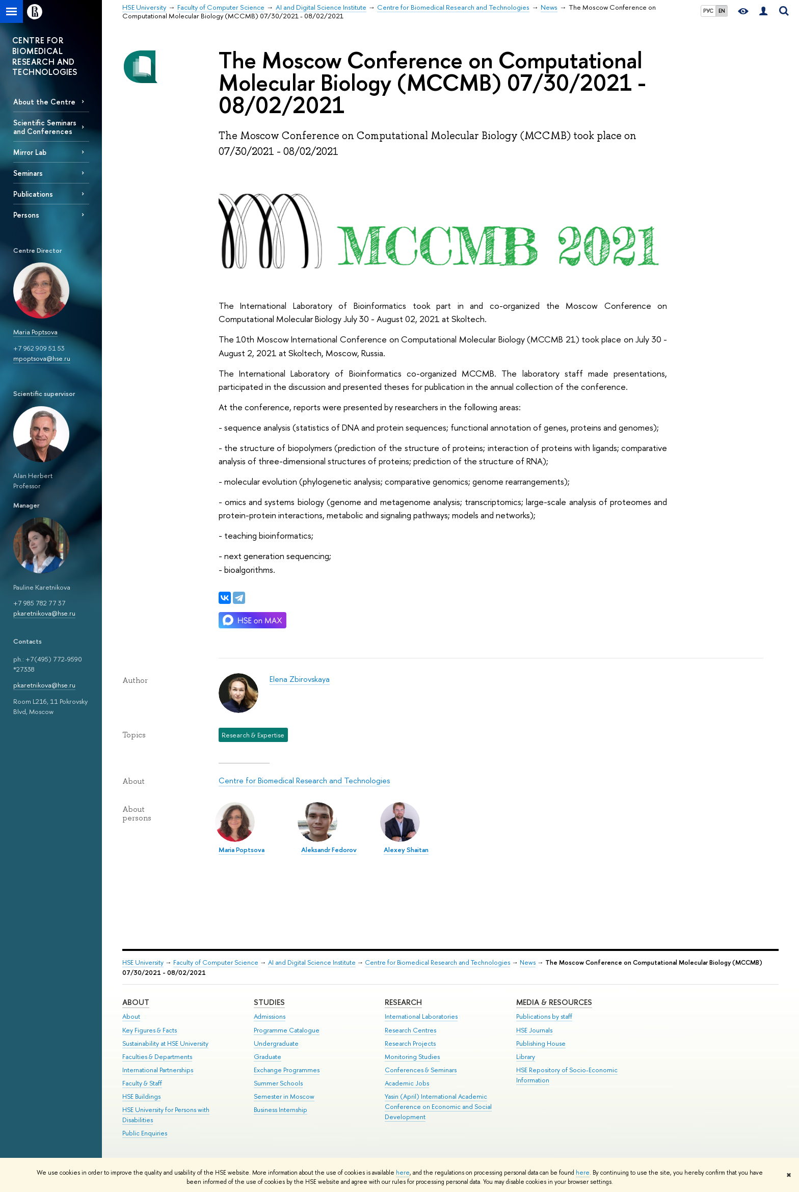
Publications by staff (544, 1016)
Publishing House (541, 1043)
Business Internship (280, 1109)
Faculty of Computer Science (215, 962)
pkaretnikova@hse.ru (44, 613)
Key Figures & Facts (149, 1030)
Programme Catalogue (286, 1030)
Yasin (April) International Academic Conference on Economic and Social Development (438, 1106)
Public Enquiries (144, 1133)
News (528, 962)
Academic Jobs (407, 1083)
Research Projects (410, 1043)
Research (403, 1002)
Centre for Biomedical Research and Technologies (304, 780)
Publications (33, 194)
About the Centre (44, 102)
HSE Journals (534, 1030)
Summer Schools (278, 1083)
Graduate (267, 1056)
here (403, 1173)
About (135, 1002)
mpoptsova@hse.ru (41, 358)
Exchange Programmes (286, 1070)
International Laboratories (421, 1016)
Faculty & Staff (142, 1083)
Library (525, 1056)
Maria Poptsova (35, 331)
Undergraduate (276, 1043)
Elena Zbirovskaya (300, 679)
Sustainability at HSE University (165, 1043)
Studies (269, 1002)
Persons (26, 215)
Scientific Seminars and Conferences (44, 127)
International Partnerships (157, 1070)
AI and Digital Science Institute (312, 962)
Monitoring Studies (412, 1056)
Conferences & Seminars (421, 1070)
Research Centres (410, 1030)
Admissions (269, 1016)
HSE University (143, 962)
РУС (708, 10)
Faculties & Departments (157, 1056)
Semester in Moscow (284, 1096)
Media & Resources (554, 1002)
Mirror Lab (29, 152)
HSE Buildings (141, 1096)
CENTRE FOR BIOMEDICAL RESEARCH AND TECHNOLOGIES (44, 56)
